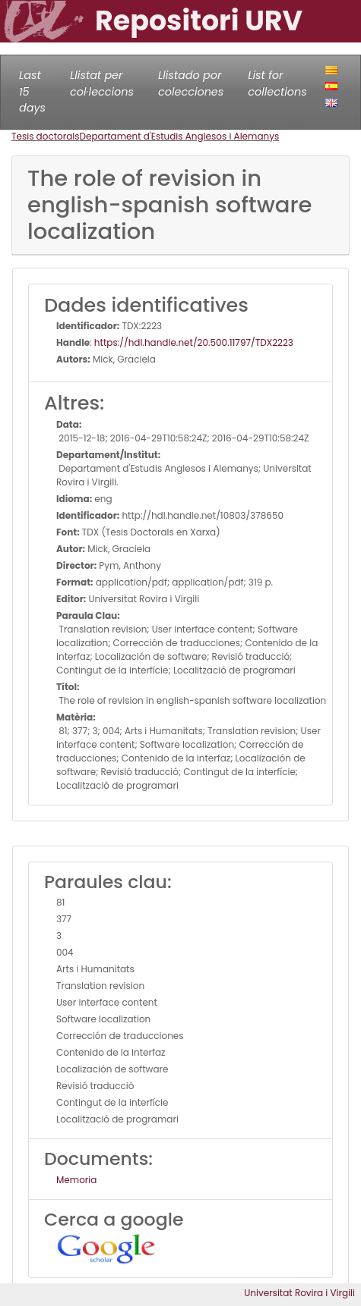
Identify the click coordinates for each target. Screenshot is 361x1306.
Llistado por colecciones (190, 83)
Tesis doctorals (45, 136)
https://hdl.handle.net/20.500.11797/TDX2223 (193, 342)
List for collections (277, 83)
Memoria (76, 1179)
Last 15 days (32, 91)
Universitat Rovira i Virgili (299, 1292)
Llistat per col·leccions (102, 83)
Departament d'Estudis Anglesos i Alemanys (180, 136)
